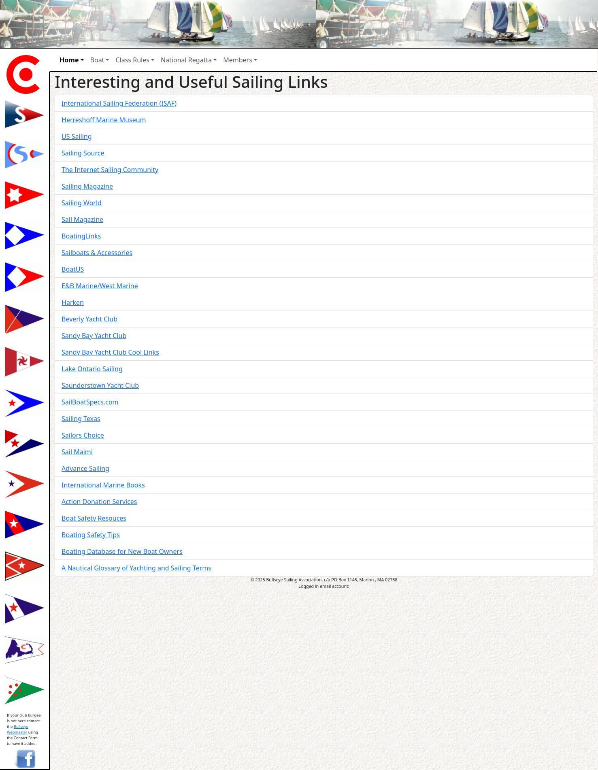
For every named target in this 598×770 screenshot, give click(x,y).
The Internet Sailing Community (110, 169)
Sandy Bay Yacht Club (94, 335)
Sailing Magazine (87, 186)
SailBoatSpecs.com (90, 402)
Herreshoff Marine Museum (104, 119)
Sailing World (82, 202)
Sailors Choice (83, 435)
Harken (73, 302)
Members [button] (237, 59)
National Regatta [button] (186, 59)
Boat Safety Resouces (94, 518)
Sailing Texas (81, 418)
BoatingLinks (81, 236)
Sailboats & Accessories (97, 252)
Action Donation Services (99, 501)
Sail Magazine (82, 219)
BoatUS (73, 269)
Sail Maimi (77, 451)
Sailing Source (83, 153)
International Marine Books (103, 485)
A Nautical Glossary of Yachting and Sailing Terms (136, 568)
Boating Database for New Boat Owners (122, 551)
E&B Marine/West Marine (100, 285)
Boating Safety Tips (91, 534)
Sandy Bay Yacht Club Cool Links (110, 352)
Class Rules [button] (132, 59)
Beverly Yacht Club (89, 319)
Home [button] (69, 59)
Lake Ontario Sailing (92, 368)
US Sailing (77, 136)
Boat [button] (97, 59)
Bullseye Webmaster (17, 729)
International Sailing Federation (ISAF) (119, 103)
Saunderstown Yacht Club (100, 385)
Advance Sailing (85, 468)
